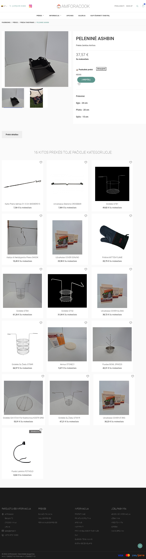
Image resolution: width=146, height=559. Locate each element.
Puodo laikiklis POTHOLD (22, 471)
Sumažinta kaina (45, 514)
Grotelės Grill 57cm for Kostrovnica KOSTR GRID (23, 418)
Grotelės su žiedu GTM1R (69, 418)
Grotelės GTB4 (22, 311)
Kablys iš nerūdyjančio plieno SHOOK (22, 257)
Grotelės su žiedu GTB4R (22, 364)
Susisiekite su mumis (83, 539)
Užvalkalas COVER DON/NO (67, 257)
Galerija (81, 16)
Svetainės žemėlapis (83, 543)
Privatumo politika (83, 518)
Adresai (114, 527)
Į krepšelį (86, 80)
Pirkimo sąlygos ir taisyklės (87, 531)
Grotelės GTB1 (112, 204)
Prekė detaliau (12, 134)
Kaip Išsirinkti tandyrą (99, 16)
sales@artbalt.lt (10, 531)
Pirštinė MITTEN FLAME (112, 257)
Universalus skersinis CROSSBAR (67, 204)
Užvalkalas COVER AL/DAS (112, 311)
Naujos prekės (44, 518)
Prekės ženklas (82, 45)
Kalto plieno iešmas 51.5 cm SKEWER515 (22, 204)
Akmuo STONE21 (67, 364)
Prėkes (39, 16)
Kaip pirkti (79, 527)
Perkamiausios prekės (47, 522)
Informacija (54, 16)
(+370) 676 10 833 (17, 6)
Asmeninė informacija (120, 514)
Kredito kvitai (117, 522)
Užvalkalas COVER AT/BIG (114, 418)
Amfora (92, 45)
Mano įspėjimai (117, 531)
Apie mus (69, 16)
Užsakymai (115, 518)
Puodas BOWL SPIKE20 (112, 364)
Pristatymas (80, 514)
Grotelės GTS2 (67, 311)
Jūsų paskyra (118, 508)
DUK (76, 535)
